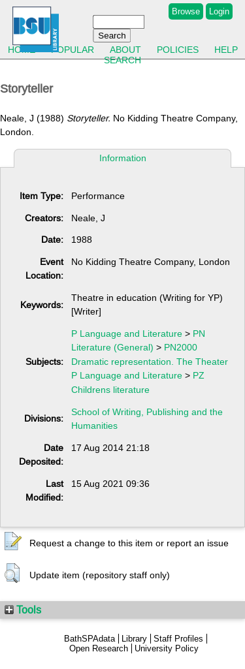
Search (122, 60)
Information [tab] (122, 158)
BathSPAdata (89, 639)
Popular (72, 49)
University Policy (167, 648)
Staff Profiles (178, 639)
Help (226, 49)
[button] (13, 542)
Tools (23, 609)
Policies (178, 49)
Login (219, 11)
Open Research (98, 648)
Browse (186, 11)
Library (134, 639)
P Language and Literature (126, 333)
